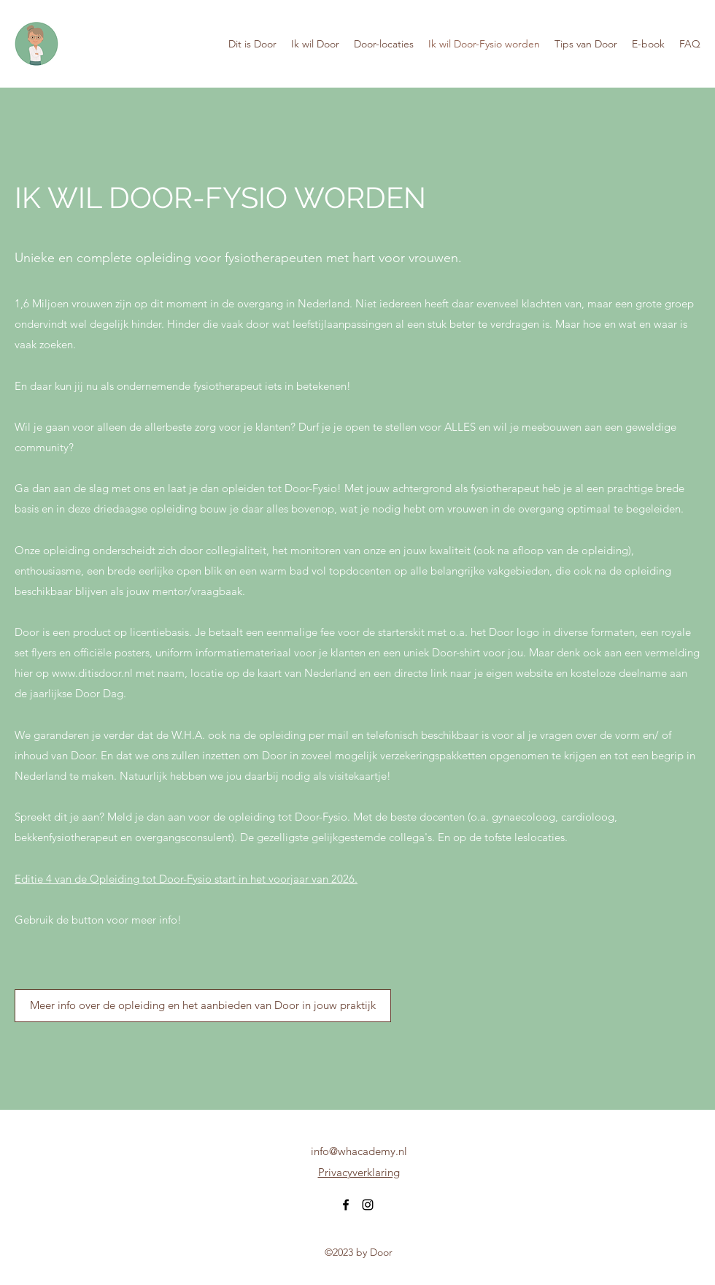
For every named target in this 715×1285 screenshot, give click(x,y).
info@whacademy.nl (359, 1151)
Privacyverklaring (359, 1172)
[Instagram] (367, 1204)
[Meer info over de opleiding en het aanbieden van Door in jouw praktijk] (203, 1005)
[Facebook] (346, 1204)
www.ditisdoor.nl (92, 673)
